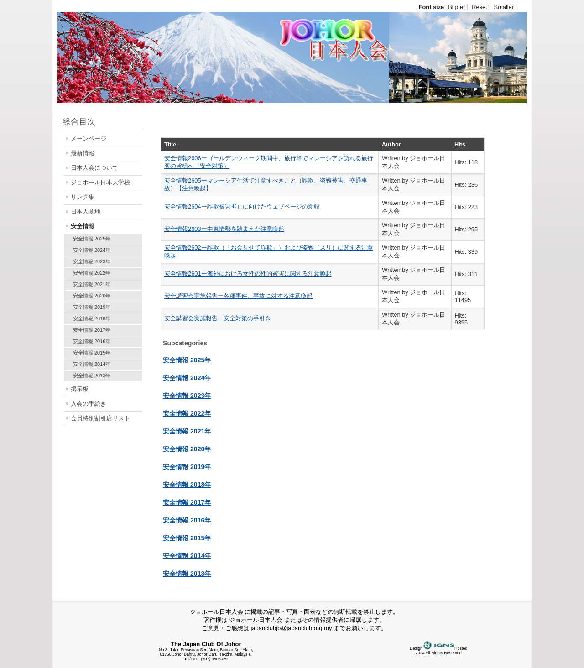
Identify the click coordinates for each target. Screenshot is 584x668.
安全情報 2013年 (91, 375)
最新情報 (82, 153)
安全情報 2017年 (91, 330)
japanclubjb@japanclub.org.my (291, 628)
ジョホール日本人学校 (100, 182)
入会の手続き (88, 403)
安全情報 (82, 226)
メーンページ (88, 138)
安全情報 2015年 (91, 352)
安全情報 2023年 (91, 261)
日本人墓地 (85, 211)
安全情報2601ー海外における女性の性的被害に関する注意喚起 (247, 273)
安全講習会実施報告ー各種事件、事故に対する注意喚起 (238, 295)
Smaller (504, 7)
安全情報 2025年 (91, 238)
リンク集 (82, 196)
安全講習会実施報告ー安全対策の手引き (217, 318)
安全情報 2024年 (91, 250)
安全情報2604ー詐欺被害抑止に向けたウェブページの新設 (241, 206)
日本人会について (94, 167)
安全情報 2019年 (91, 307)
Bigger (456, 7)
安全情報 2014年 (91, 364)
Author (391, 144)
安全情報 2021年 (91, 284)
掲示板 (80, 389)
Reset (479, 7)
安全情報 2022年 (91, 273)
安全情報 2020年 (91, 295)
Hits (459, 144)
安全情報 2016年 (91, 341)
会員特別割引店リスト (100, 418)
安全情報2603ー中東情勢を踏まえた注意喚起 (224, 228)
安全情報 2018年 (91, 318)
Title (170, 144)
